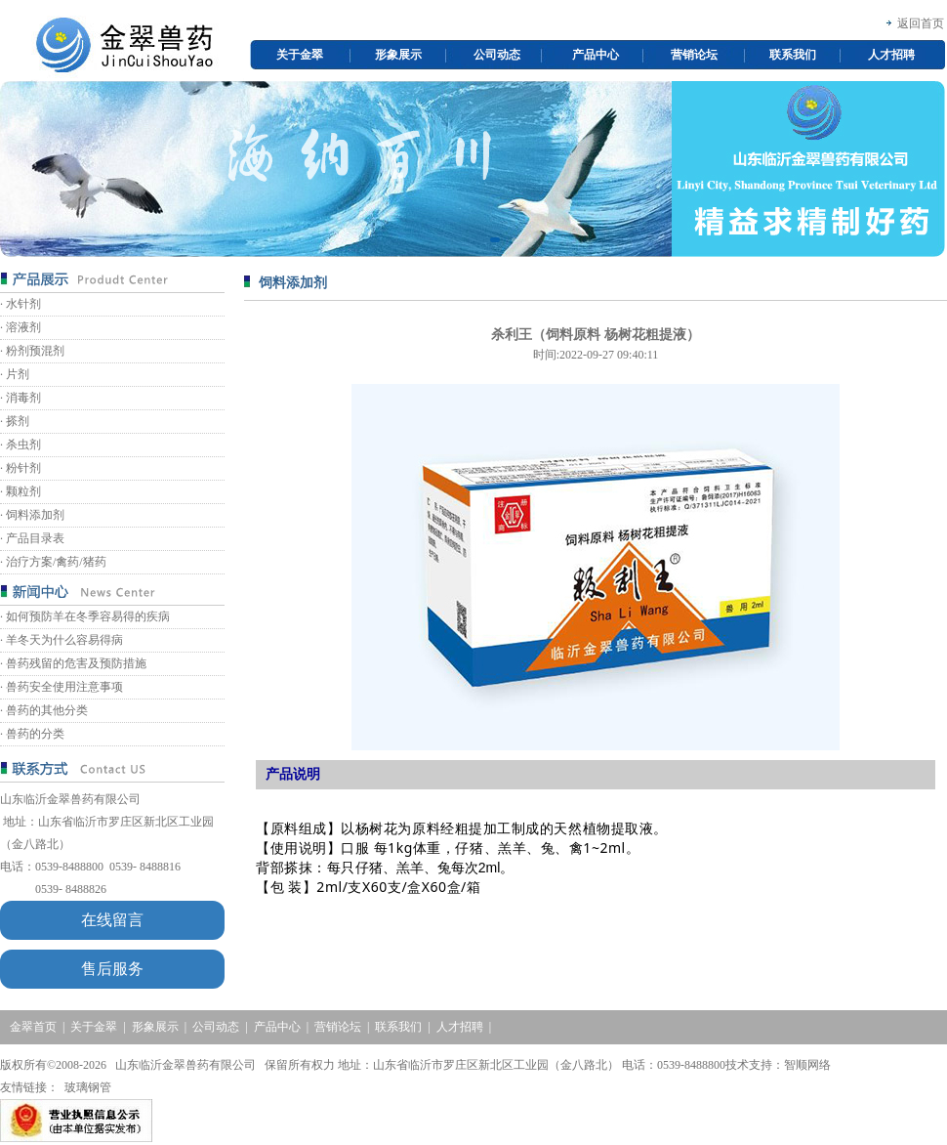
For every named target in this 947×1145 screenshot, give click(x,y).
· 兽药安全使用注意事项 (61, 687)
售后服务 (112, 968)
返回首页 (920, 23)
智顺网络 (807, 1065)
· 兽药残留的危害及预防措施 (73, 663)
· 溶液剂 (20, 327)
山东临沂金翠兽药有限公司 (70, 799)
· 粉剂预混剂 (32, 351)
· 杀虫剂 (20, 444)
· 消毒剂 (20, 397)
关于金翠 (299, 55)
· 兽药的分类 (32, 734)
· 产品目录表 (32, 538)
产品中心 (595, 55)
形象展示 (398, 55)
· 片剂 (14, 374)
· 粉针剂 (20, 468)
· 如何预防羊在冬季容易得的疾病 (85, 616)
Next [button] (935, 169)
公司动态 (497, 55)
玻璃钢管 (87, 1087)
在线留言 (112, 920)
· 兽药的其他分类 (44, 710)
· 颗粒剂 (20, 491)
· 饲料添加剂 (32, 515)
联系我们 (792, 55)
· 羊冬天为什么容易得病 (61, 640)
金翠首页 (33, 1027)
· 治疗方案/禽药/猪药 (53, 562)
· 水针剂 (20, 304)
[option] (472, 169)
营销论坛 (694, 55)
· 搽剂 (14, 421)
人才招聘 (891, 55)
